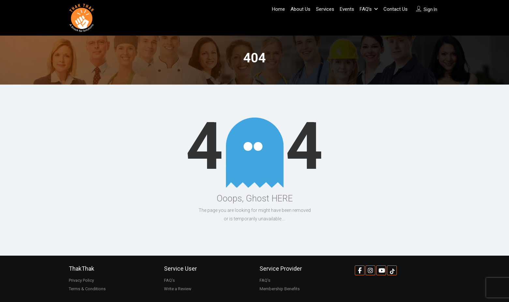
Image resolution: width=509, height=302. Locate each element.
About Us (300, 9)
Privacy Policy (81, 280)
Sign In (430, 9)
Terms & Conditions (87, 288)
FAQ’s (366, 9)
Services (325, 9)
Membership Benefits (280, 288)
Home (278, 9)
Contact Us (395, 9)
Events (347, 9)
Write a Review (177, 288)
